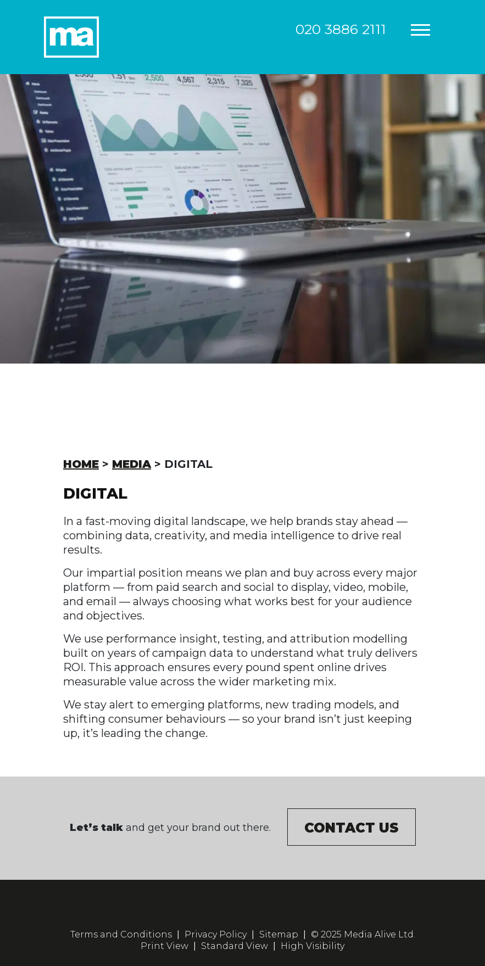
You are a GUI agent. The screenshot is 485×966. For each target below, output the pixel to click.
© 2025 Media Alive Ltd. (363, 934)
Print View (164, 946)
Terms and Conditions (121, 934)
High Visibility (312, 946)
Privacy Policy (216, 934)
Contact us (351, 828)
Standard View (234, 946)
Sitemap (278, 934)
